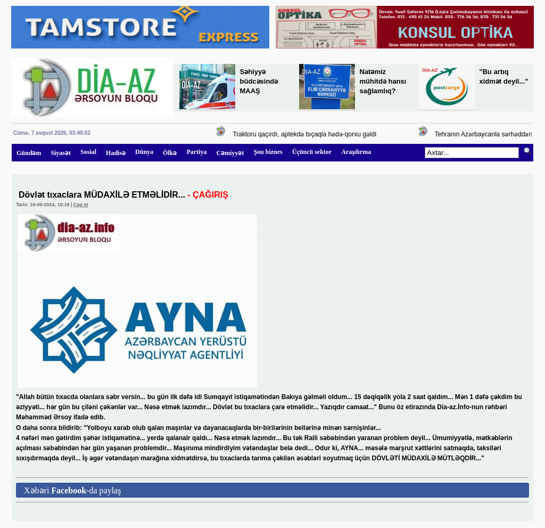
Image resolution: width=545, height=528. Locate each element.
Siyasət (61, 153)
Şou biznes (267, 152)
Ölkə (170, 153)
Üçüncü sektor (312, 152)
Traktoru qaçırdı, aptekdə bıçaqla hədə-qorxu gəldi (306, 134)
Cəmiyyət (230, 153)
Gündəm (28, 153)
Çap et (80, 204)
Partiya (196, 152)
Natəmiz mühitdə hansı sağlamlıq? (383, 81)
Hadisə (116, 153)
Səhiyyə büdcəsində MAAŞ (259, 81)
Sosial (88, 152)
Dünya (144, 152)
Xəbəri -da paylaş (72, 490)
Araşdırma (356, 152)
